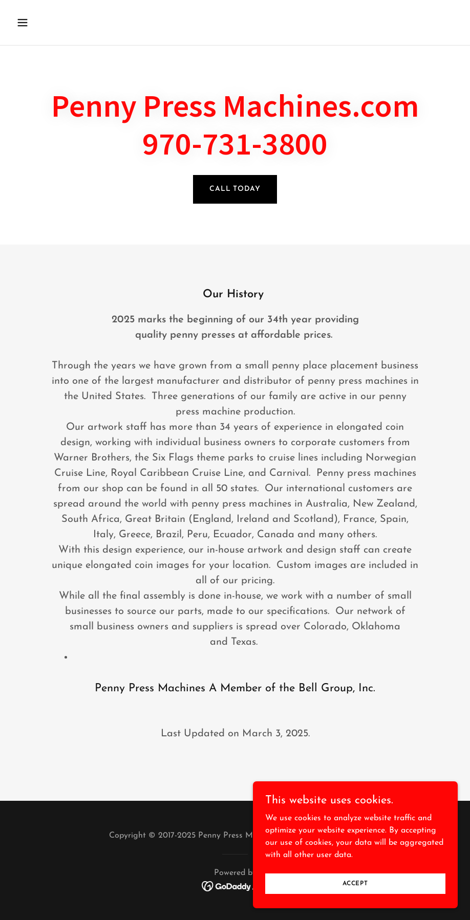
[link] (235, 886)
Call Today (235, 189)
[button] (63, 22)
